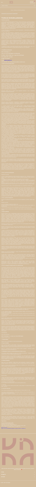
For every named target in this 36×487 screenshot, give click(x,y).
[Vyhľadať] (17, 6)
